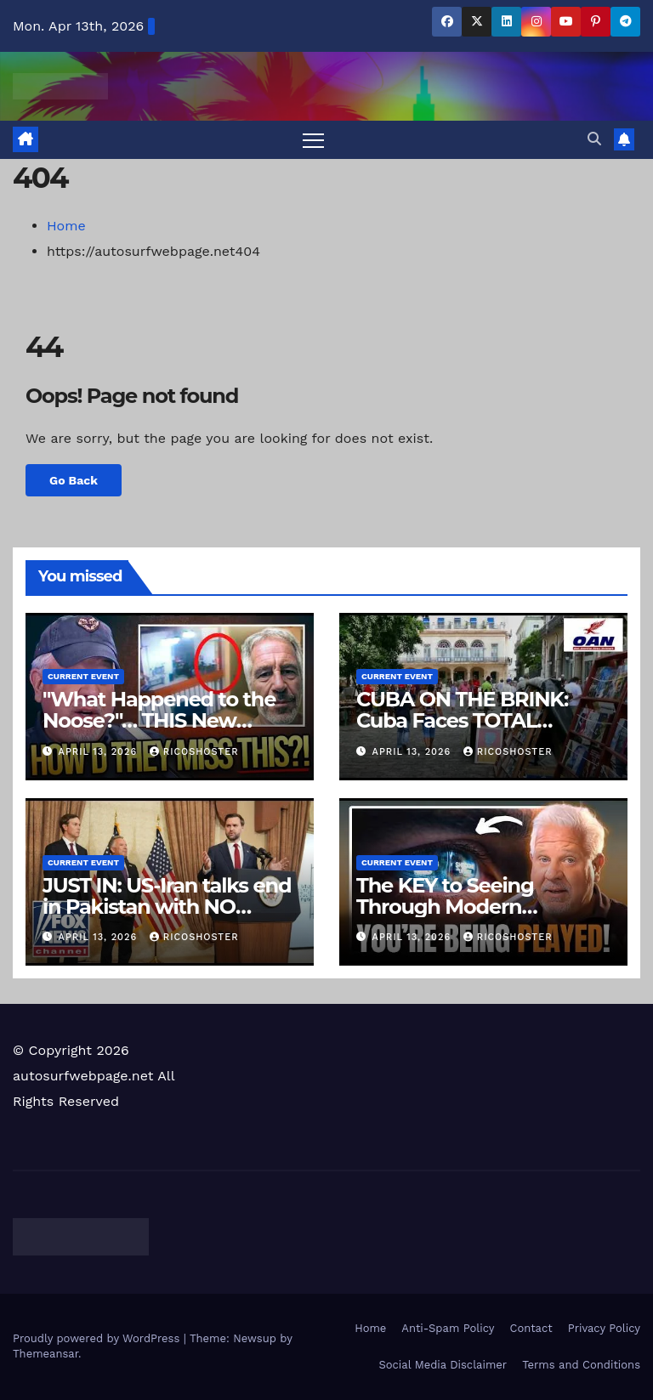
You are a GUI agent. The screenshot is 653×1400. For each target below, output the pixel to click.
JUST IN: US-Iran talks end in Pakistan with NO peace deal (167, 906)
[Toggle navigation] (313, 140)
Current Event (83, 677)
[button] (594, 139)
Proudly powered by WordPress (98, 1339)
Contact (531, 1328)
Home (66, 226)
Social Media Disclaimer (442, 1364)
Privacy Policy (604, 1328)
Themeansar (45, 1354)
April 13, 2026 (100, 751)
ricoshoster (194, 751)
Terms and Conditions (581, 1364)
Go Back (74, 480)
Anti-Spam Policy (447, 1328)
